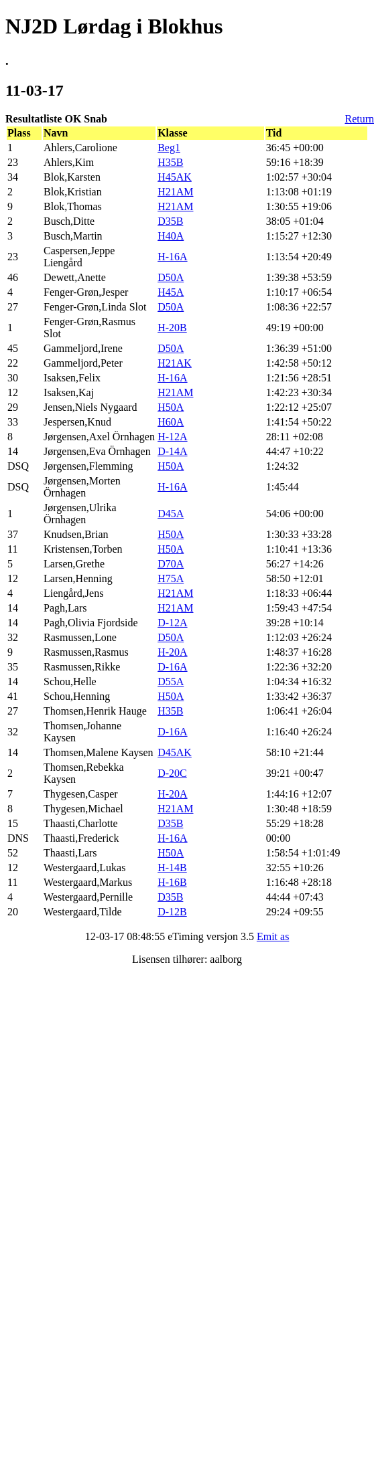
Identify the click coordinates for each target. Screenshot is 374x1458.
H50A (171, 407)
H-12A (172, 436)
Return (359, 118)
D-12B (172, 911)
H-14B (172, 867)
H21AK (175, 363)
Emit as (273, 936)
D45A (171, 513)
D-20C (172, 773)
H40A (171, 236)
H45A (171, 292)
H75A (171, 578)
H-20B (172, 327)
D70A (171, 563)
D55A (171, 681)
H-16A (172, 256)
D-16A (172, 666)
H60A (171, 422)
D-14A (172, 451)
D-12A (172, 622)
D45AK (175, 752)
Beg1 (169, 147)
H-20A (172, 652)
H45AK (175, 177)
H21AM (175, 191)
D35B (170, 221)
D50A (171, 277)
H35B (170, 162)
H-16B (172, 882)
